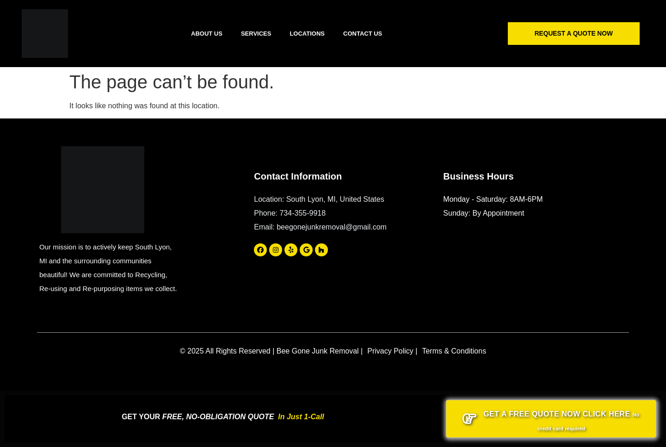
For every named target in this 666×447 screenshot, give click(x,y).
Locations (307, 33)
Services (256, 33)
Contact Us (362, 33)
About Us (206, 33)
